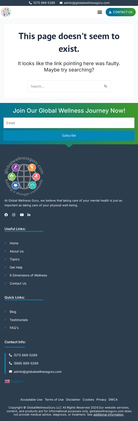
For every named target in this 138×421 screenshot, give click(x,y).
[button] (99, 12)
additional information (108, 414)
